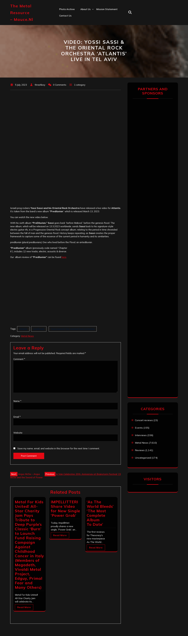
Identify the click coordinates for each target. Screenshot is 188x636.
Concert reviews (144, 420)
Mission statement (107, 9)
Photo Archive (67, 9)
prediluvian (38, 328)
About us (85, 9)
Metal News (27, 336)
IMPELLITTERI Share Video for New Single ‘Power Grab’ (65, 509)
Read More (24, 607)
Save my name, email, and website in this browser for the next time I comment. (58, 448)
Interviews (141, 435)
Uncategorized (143, 457)
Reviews (140, 450)
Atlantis (23, 328)
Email (17, 416)
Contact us (65, 15)
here (64, 257)
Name (17, 401)
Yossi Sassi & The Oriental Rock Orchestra (73, 328)
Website (17, 432)
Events (139, 427)
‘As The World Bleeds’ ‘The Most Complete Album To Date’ (100, 513)
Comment (19, 359)
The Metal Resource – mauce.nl (21, 13)
